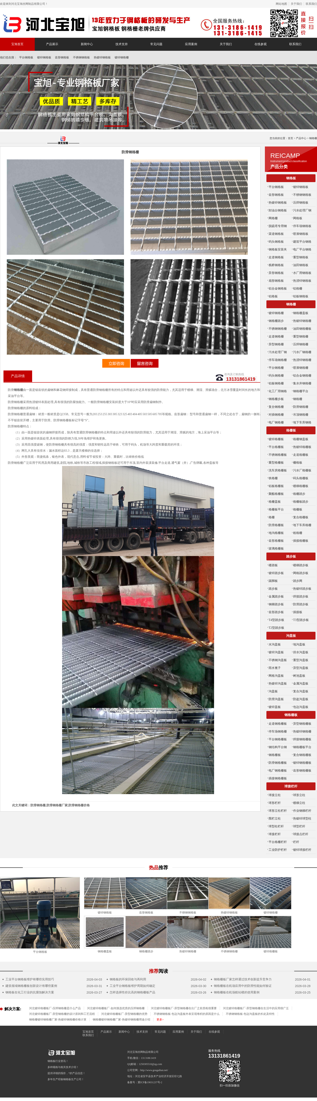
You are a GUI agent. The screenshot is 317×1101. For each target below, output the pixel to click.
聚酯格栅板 (276, 493)
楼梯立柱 (299, 803)
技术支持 (122, 44)
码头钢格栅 (276, 375)
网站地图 (281, 3)
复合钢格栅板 (302, 755)
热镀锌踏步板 (302, 588)
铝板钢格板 (300, 296)
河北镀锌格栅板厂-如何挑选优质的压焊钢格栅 (115, 1008)
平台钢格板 (26, 57)
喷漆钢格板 (300, 233)
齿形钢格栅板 (302, 770)
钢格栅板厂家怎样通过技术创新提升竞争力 (241, 979)
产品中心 (301, 138)
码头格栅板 (300, 478)
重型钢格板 (300, 257)
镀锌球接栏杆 (302, 849)
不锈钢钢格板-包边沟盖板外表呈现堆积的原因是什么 (187, 1013)
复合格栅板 (300, 517)
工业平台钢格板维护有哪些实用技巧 (28, 979)
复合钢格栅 (276, 406)
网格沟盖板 (276, 675)
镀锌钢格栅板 (302, 762)
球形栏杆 (275, 803)
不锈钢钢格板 (81, 57)
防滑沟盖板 (276, 699)
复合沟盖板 (300, 691)
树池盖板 (299, 675)
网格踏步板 (300, 573)
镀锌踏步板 (276, 573)
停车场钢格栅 (278, 360)
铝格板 (273, 296)
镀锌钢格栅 (122, 57)
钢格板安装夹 (278, 249)
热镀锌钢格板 (102, 57)
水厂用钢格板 (302, 273)
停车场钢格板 (302, 226)
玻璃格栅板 (276, 548)
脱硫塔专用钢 (278, 226)
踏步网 (297, 581)
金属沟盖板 (300, 683)
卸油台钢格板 (278, 210)
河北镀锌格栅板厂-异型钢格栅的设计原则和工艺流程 (62, 1013)
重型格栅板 (276, 462)
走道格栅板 (300, 454)
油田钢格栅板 (302, 328)
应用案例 (191, 44)
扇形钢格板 (276, 280)
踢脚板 (273, 581)
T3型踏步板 (301, 620)
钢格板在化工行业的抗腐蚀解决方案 (28, 992)
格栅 (272, 517)
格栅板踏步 (300, 501)
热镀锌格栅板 (302, 447)
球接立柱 (275, 795)
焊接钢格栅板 (302, 739)
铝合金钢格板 (278, 288)
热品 (158, 867)
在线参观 (260, 44)
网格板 (297, 218)
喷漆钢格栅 (300, 367)
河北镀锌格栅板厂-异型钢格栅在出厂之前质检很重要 (184, 1008)
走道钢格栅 (276, 336)
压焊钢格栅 (300, 344)
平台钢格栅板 (278, 739)
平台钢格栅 (276, 367)
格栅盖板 (275, 501)
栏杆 (296, 842)
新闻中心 (87, 44)
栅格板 (297, 462)
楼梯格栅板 (300, 486)
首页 (290, 138)
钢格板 (291, 178)
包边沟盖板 (300, 707)
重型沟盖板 (300, 660)
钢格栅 (291, 304)
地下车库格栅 (302, 525)
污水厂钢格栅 (302, 352)
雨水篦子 (275, 668)
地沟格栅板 (276, 533)
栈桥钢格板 (276, 265)
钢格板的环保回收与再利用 (126, 979)
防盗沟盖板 (300, 699)
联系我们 (311, 3)
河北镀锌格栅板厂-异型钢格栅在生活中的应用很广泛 (256, 1008)
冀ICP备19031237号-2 (150, 1082)
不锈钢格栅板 (278, 454)
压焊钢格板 (300, 202)
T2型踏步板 (276, 627)
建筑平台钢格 (302, 241)
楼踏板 (273, 565)
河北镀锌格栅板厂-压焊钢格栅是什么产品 (55, 1008)
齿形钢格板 (62, 57)
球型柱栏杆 (276, 826)
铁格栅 (273, 478)
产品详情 (18, 376)
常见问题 (156, 44)
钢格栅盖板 (300, 313)
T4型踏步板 (276, 620)
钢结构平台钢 (278, 747)
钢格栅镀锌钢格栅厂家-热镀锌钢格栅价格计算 (57, 1019)
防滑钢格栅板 (278, 762)
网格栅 (273, 218)
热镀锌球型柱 (302, 818)
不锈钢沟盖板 (278, 660)
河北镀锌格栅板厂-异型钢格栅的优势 (124, 1013)
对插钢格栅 (276, 414)
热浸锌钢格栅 (302, 360)
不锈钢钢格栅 (278, 328)
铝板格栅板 (276, 486)
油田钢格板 (300, 265)
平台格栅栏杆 (278, 842)
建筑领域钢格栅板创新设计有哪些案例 (29, 985)
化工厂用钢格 (278, 391)
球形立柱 (299, 795)
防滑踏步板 (300, 604)
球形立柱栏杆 (278, 810)
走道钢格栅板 (278, 723)
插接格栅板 (300, 540)
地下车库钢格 (302, 422)
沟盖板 (291, 635)
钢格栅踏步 (276, 321)
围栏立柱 (275, 818)
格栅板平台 (276, 509)
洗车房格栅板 (278, 470)
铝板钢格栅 (276, 383)
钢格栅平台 (300, 391)
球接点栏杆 (300, 834)
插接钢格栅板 (278, 778)
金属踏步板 (276, 596)
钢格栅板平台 (302, 747)
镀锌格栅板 (276, 439)
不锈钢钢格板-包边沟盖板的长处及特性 (250, 1013)
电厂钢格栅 (276, 422)
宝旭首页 (17, 44)
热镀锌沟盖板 (278, 683)
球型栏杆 (299, 826)
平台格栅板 (276, 447)
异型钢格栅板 (302, 723)
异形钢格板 (276, 273)
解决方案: (12, 1009)
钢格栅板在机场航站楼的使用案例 (235, 992)
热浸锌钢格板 (302, 280)
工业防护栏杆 (278, 849)
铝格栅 (297, 288)
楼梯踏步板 (300, 565)
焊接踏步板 (300, 596)
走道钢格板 (276, 257)
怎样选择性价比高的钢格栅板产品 (130, 992)
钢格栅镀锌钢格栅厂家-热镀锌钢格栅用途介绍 (121, 1019)
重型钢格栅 (300, 336)
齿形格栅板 (276, 540)
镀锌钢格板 (44, 57)
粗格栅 (297, 533)
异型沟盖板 (300, 668)
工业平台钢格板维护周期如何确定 (130, 985)
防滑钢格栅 (300, 406)
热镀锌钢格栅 (302, 321)
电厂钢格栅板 (278, 770)
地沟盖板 (299, 644)
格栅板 (291, 430)
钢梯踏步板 (276, 604)
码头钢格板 (276, 241)
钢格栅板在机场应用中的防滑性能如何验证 (241, 985)
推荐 (158, 971)
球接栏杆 (290, 786)
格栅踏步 (299, 493)
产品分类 (279, 166)
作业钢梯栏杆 (302, 810)
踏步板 (291, 556)
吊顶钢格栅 (300, 414)
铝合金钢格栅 (302, 375)
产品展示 (52, 44)
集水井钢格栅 (302, 383)
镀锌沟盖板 (276, 652)
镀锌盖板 (275, 707)
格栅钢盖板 (300, 439)
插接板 (297, 612)
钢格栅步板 (276, 399)
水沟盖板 (275, 644)
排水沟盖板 (300, 652)
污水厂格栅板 (302, 470)
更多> (160, 1019)
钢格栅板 (290, 715)
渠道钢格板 (276, 233)
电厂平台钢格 (302, 249)
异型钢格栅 (276, 344)
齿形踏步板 (276, 612)
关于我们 (296, 3)
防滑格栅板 (276, 525)
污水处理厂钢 (302, 210)
